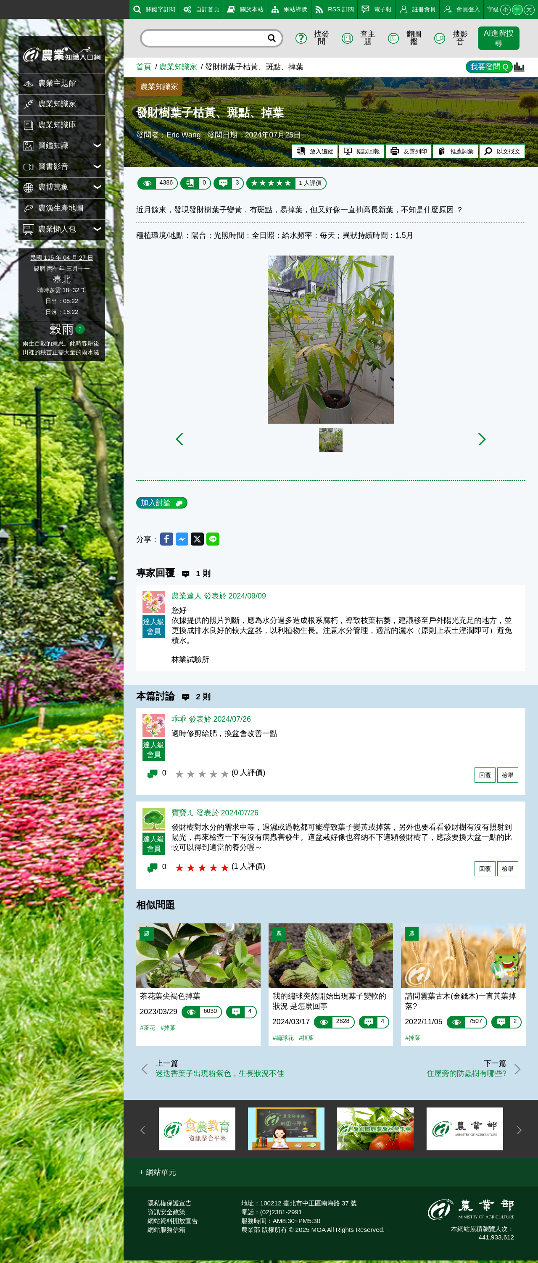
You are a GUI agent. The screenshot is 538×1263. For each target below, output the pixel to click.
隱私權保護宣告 (170, 1205)
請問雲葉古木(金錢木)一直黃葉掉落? (460, 1003)
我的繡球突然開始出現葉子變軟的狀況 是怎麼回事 (329, 1003)
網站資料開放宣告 (173, 1222)
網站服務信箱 (166, 1231)
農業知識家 (178, 67)
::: (3, 8)
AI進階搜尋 (499, 38)
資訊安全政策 (166, 1214)
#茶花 (147, 1029)
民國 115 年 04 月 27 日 (61, 257)
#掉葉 (168, 1029)
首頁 (143, 67)
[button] (157, 1175)
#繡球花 (283, 1039)
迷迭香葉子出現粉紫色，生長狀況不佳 (222, 1075)
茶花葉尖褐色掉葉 (170, 998)
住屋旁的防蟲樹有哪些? (463, 1075)
